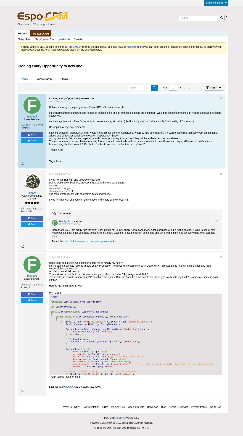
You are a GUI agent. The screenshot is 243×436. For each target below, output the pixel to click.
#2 (221, 174)
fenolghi (69, 386)
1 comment (65, 213)
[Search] (199, 18)
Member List (64, 39)
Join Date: (26, 125)
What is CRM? (71, 407)
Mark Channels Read (45, 39)
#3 (221, 257)
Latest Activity (44, 78)
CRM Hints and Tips (113, 407)
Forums (22, 33)
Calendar (78, 39)
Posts (25, 78)
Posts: (24, 128)
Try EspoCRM (41, 33)
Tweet (32, 141)
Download (152, 407)
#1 (221, 98)
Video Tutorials (136, 407)
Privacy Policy (199, 407)
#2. (217, 221)
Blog (163, 407)
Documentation (91, 407)
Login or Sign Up (216, 3)
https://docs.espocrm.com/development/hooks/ (90, 241)
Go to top (215, 407)
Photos (64, 78)
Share (32, 134)
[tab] (25, 78)
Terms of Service (178, 407)
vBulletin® (121, 418)
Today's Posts (24, 39)
